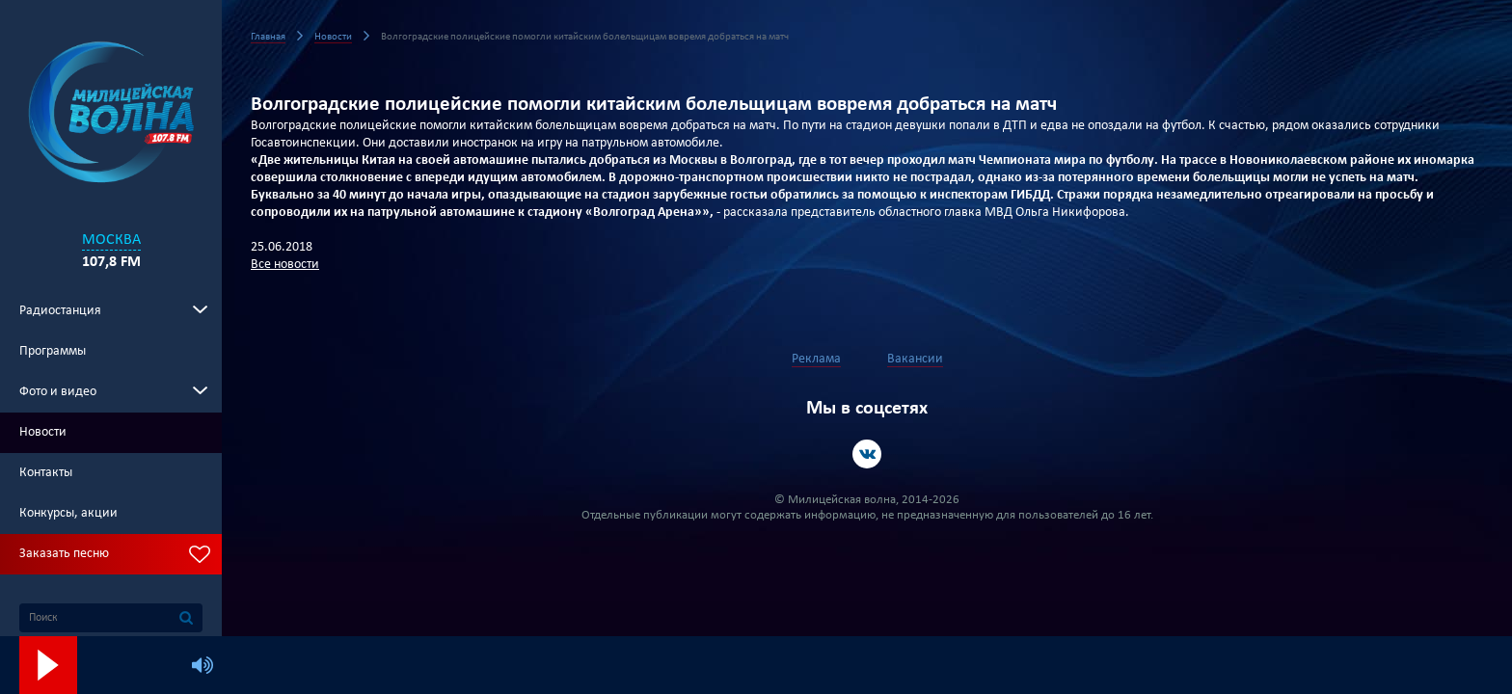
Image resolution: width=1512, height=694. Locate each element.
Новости (43, 432)
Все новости (285, 264)
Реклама (816, 359)
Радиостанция (60, 311)
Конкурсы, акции (68, 513)
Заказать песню (64, 554)
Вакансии (915, 359)
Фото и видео (57, 392)
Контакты (45, 473)
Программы (52, 351)
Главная (268, 37)
